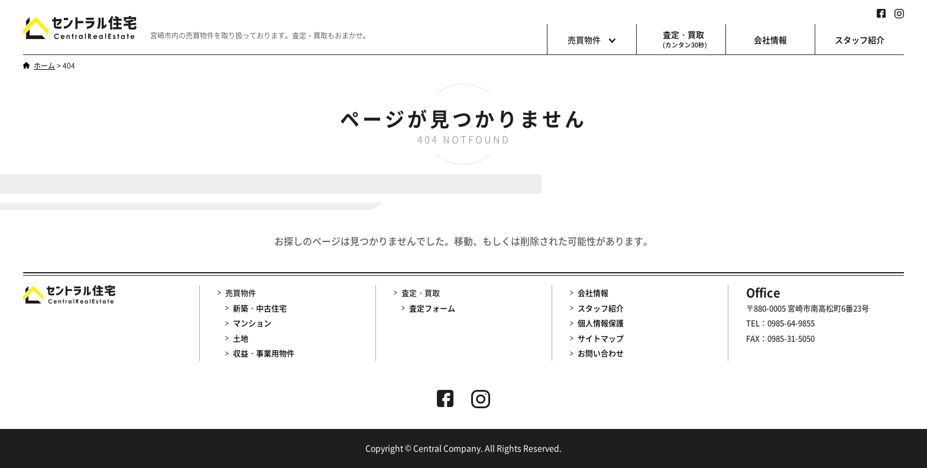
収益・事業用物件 (263, 353)
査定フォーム (432, 308)
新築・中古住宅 (260, 308)
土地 (240, 338)
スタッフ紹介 (859, 40)
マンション (252, 322)
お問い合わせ (601, 353)
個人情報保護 (601, 322)
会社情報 (770, 40)
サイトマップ (601, 338)
